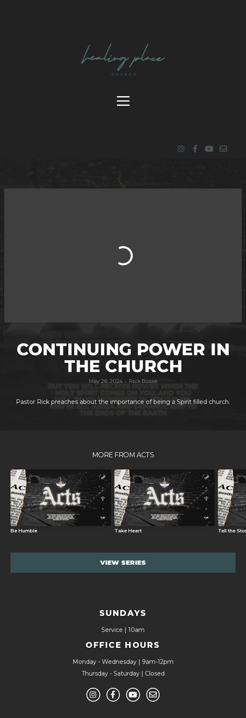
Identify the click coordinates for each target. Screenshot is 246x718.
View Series (123, 562)
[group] (60, 504)
